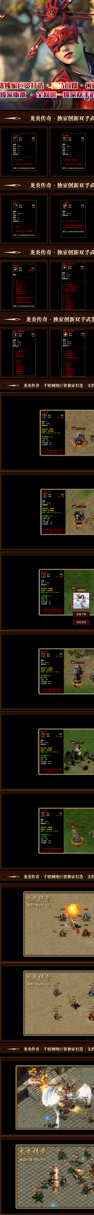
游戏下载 (81, 614)
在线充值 (81, 622)
